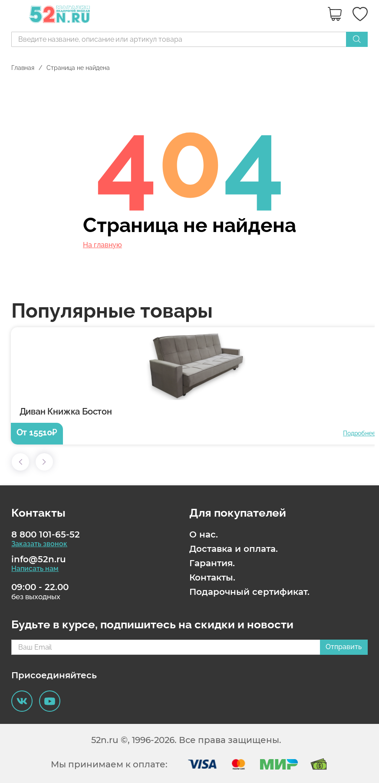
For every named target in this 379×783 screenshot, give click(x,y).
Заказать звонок (39, 544)
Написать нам (35, 568)
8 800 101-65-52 (45, 534)
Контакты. (212, 577)
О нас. (203, 534)
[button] (20, 462)
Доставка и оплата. (233, 549)
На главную (102, 245)
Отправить (344, 647)
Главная (22, 67)
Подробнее (359, 433)
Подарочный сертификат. (249, 592)
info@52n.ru (38, 559)
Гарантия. (212, 563)
